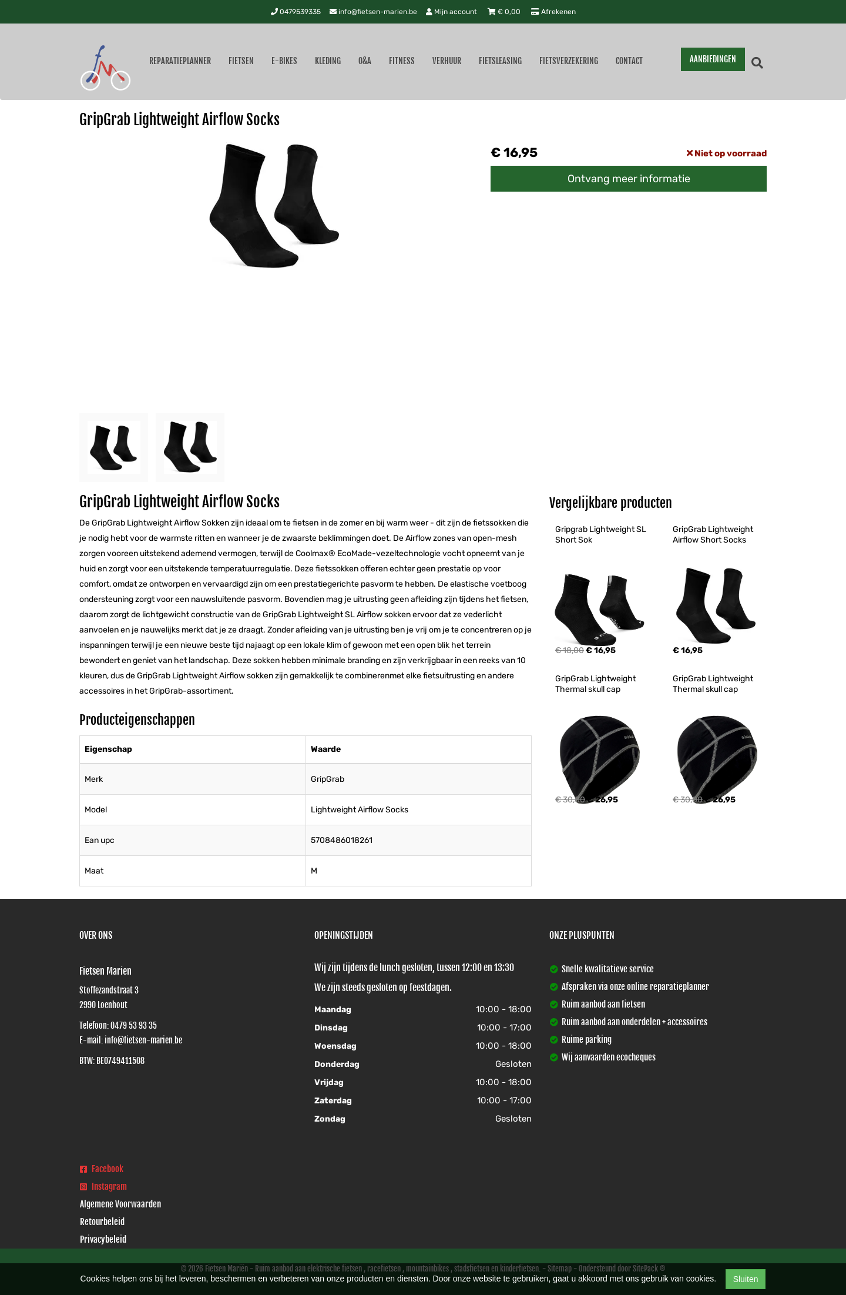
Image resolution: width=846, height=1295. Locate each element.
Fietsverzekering (568, 61)
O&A (364, 61)
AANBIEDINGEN (713, 59)
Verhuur (446, 61)
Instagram (103, 1186)
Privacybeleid (103, 1239)
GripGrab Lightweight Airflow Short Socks (714, 534)
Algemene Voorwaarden (120, 1204)
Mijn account (452, 12)
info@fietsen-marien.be (373, 12)
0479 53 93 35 (133, 1025)
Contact (629, 61)
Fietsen (241, 61)
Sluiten (745, 1279)
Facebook (101, 1168)
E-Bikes (284, 61)
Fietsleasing (500, 61)
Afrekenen (553, 12)
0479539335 (296, 12)
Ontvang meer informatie (629, 178)
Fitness (402, 61)
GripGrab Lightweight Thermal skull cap (596, 684)
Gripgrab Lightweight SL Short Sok (601, 534)
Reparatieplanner (180, 61)
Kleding (328, 61)
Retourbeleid (102, 1221)
